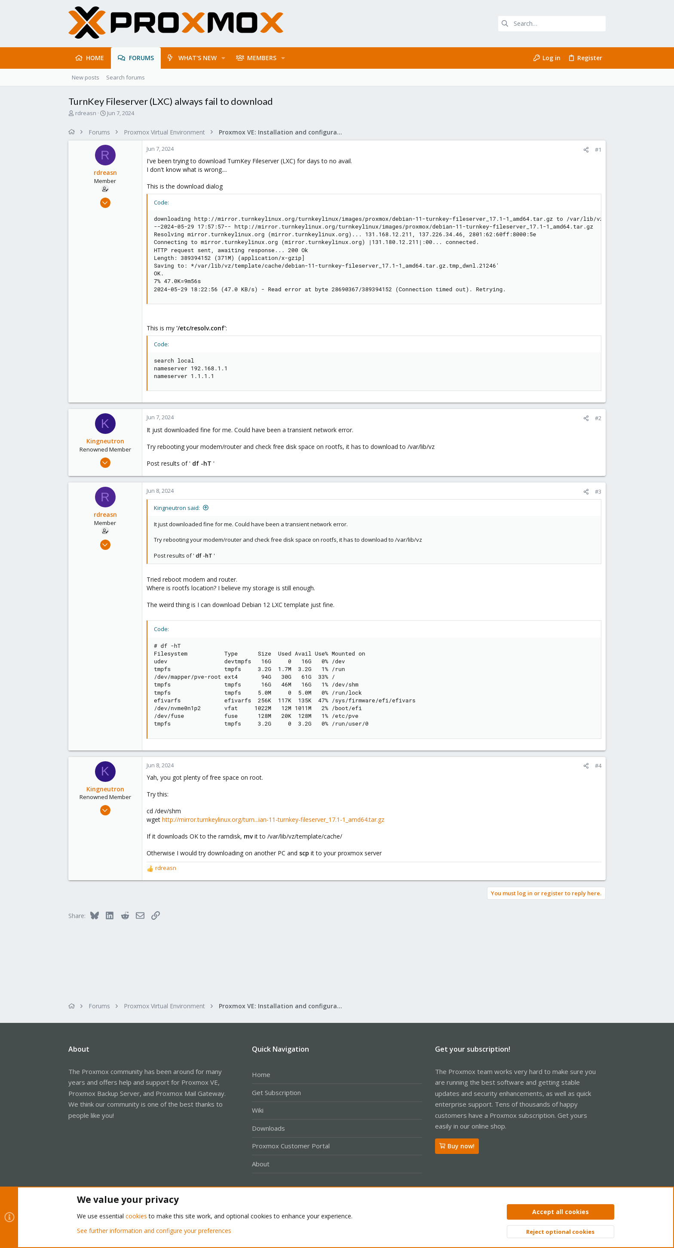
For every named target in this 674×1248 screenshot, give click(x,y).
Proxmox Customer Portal (291, 1145)
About (261, 1164)
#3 (598, 491)
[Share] (586, 150)
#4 (598, 765)
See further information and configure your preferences (154, 1231)
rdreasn (85, 113)
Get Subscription (276, 1092)
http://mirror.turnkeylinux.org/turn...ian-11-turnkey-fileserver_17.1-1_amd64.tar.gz (273, 819)
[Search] (552, 23)
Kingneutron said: (177, 508)
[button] (223, 58)
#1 (598, 149)
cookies (136, 1216)
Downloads (268, 1128)
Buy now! (457, 1146)
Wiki (257, 1110)
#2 (598, 418)
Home (261, 1074)
